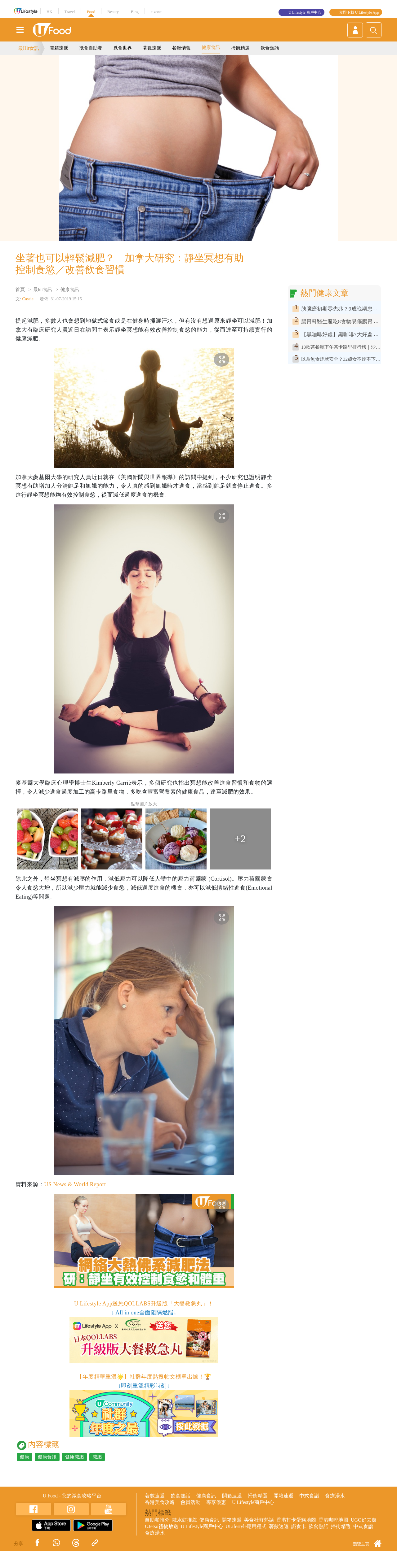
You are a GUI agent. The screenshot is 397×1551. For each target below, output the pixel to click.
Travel (70, 11)
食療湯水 (335, 1495)
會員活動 (190, 1502)
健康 (24, 1456)
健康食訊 (211, 47)
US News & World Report (75, 1184)
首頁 (20, 289)
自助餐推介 (157, 1520)
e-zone (156, 11)
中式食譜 (309, 1495)
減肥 (97, 1456)
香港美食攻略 (160, 1502)
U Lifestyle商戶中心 (253, 1502)
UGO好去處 (364, 1520)
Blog (135, 11)
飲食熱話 (270, 48)
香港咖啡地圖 (333, 1520)
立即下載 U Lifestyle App (359, 12)
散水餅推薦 (184, 1520)
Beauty (113, 11)
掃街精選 (240, 48)
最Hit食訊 (28, 48)
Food (91, 11)
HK (49, 11)
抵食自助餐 (90, 48)
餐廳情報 (181, 48)
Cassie (27, 299)
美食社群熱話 (259, 1520)
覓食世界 (122, 48)
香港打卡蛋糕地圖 (296, 1520)
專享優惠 (216, 1502)
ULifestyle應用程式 (245, 1526)
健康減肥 (74, 1456)
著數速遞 (152, 48)
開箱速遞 (59, 48)
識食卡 (298, 1526)
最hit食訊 (42, 289)
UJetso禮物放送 (161, 1526)
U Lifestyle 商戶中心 (304, 12)
